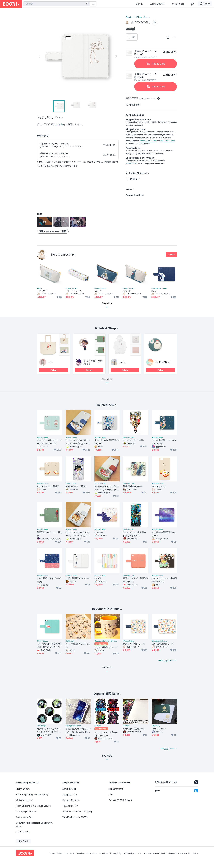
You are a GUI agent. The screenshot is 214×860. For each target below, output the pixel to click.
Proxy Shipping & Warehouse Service (33, 806)
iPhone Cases (142, 17)
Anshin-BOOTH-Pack (148, 141)
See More (107, 382)
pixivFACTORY (132, 163)
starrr (153, 291)
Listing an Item (23, 789)
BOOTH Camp (23, 832)
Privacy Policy (115, 853)
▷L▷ (50, 362)
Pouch (39, 288)
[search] (87, 4)
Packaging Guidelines (26, 811)
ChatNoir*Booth (163, 362)
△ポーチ (127, 291)
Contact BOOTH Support (120, 800)
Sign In (139, 4)
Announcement (116, 789)
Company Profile (55, 853)
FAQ (111, 794)
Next (116, 56)
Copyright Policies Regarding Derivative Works (34, 824)
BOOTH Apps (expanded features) (32, 794)
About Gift (134, 105)
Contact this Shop (135, 195)
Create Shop (178, 4)
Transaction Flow (70, 806)
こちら (59, 124)
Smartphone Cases (159, 288)
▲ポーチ (98, 291)
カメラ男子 (42, 291)
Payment (133, 179)
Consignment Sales (25, 817)
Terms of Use (69, 853)
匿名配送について (24, 800)
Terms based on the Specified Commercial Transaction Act (167, 853)
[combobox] (56, 3)
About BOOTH (157, 4)
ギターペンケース (73, 291)
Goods (129, 17)
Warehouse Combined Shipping (77, 811)
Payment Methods (70, 800)
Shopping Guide (69, 794)
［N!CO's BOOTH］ (63, 254)
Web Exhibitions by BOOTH (75, 817)
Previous (39, 56)
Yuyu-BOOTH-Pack (167, 141)
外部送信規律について (133, 853)
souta (122, 362)
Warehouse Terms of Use (87, 853)
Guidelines (104, 853)
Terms (129, 189)
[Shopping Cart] (192, 4)
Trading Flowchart (138, 173)
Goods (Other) (71, 288)
